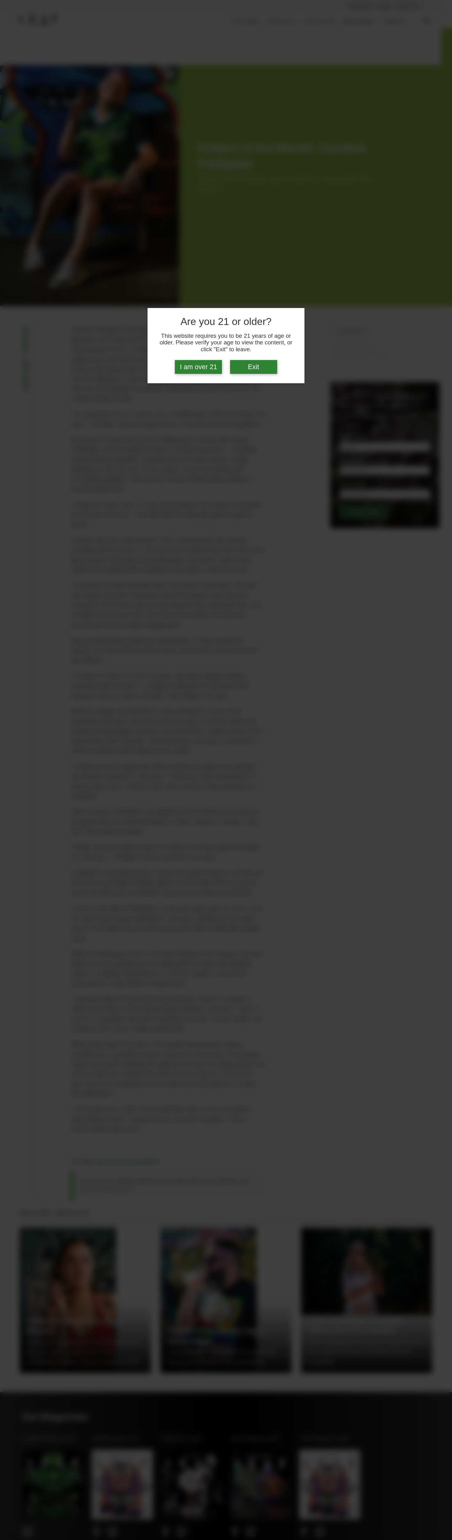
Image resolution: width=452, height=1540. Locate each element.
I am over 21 (198, 367)
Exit (253, 367)
